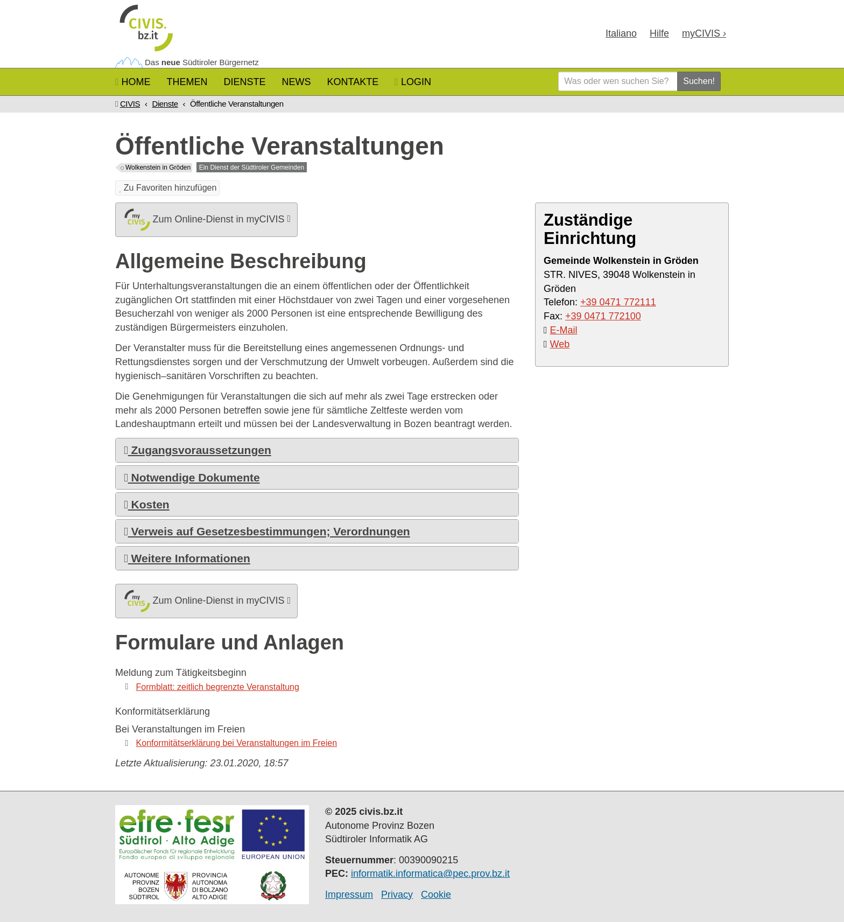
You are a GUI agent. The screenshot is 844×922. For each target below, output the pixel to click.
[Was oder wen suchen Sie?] (618, 81)
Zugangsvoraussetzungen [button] (197, 450)
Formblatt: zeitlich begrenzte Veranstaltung (217, 687)
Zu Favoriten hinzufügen (167, 187)
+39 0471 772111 (618, 302)
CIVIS (130, 103)
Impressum (349, 894)
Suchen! (699, 81)
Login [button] (413, 81)
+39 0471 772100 (603, 316)
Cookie (436, 894)
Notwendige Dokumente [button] (192, 477)
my (704, 33)
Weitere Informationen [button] (187, 558)
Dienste (245, 81)
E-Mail (564, 330)
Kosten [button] (147, 504)
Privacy (397, 894)
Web (560, 344)
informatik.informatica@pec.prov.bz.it (430, 873)
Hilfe (659, 33)
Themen (187, 81)
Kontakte (353, 81)
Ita (621, 33)
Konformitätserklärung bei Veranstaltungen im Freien (236, 743)
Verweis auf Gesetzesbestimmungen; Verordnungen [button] (267, 531)
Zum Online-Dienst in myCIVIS (206, 219)
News (296, 81)
